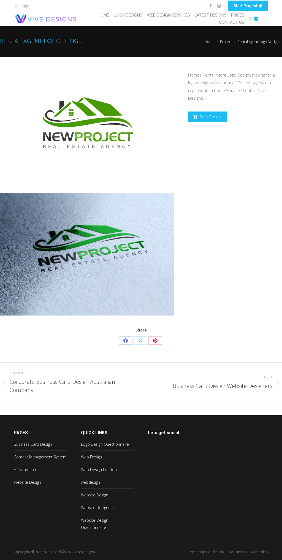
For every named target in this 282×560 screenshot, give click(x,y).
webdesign (90, 482)
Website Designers (97, 507)
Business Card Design (33, 444)
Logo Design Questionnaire (105, 444)
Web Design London (99, 469)
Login (21, 6)
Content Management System (40, 457)
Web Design (91, 457)
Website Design (27, 482)
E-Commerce (25, 469)
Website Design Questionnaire (94, 524)
